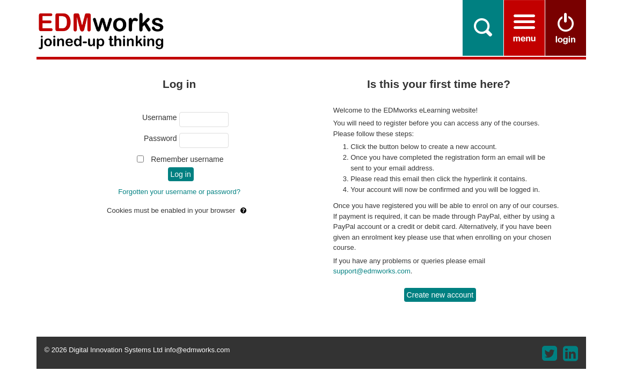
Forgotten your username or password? (179, 192)
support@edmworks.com (372, 271)
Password (160, 138)
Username (159, 117)
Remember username (187, 159)
